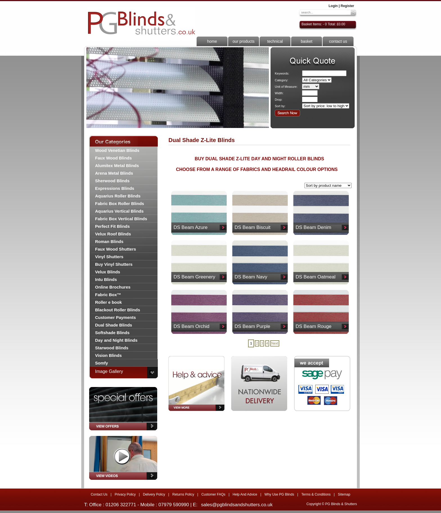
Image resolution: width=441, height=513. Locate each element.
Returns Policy (183, 494)
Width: (279, 93)
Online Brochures (112, 287)
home (212, 41)
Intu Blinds (106, 279)
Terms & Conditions (315, 494)
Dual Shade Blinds (113, 325)
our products (244, 41)
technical (275, 41)
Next (274, 343)
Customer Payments (115, 317)
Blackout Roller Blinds (117, 309)
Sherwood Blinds (112, 180)
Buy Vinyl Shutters (113, 264)
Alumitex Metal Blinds (117, 165)
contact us (338, 41)
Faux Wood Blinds (113, 158)
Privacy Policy (125, 494)
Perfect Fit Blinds (112, 226)
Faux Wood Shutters (115, 249)
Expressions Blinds (114, 188)
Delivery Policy (154, 494)
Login (333, 6)
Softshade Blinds (112, 332)
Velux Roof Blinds (113, 233)
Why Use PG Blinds (279, 494)
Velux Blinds (107, 271)
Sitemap (344, 494)
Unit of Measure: (286, 86)
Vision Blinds (108, 355)
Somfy (101, 363)
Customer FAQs (213, 494)
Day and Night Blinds (116, 340)
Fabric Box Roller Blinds (119, 203)
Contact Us (99, 494)
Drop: (278, 99)
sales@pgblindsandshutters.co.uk (237, 504)
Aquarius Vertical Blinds (119, 211)
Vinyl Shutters (109, 256)
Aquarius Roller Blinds (118, 196)
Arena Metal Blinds (114, 173)
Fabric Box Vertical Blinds (121, 218)
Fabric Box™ (108, 294)
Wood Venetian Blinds (117, 150)
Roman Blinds (109, 241)
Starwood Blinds (111, 347)
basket (306, 41)
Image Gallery (109, 371)
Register (347, 6)
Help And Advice (245, 494)
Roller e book (108, 302)
